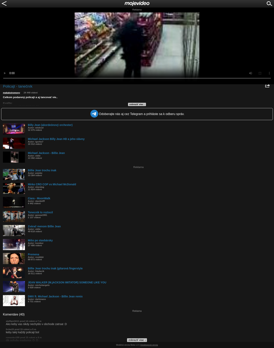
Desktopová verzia (149, 345)
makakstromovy (11, 92)
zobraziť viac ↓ (137, 104)
